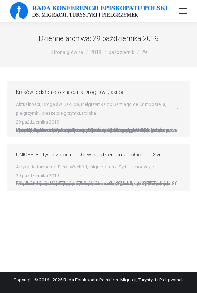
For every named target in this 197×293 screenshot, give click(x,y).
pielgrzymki (27, 113)
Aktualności (28, 104)
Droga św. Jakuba (60, 104)
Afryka (22, 166)
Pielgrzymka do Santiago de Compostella (123, 104)
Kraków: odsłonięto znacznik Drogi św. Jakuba (70, 92)
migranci (98, 166)
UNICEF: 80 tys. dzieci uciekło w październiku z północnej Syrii (89, 154)
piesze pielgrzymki (61, 113)
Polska (89, 113)
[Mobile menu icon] (183, 11)
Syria (124, 166)
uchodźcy (140, 166)
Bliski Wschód (72, 166)
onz (113, 166)
